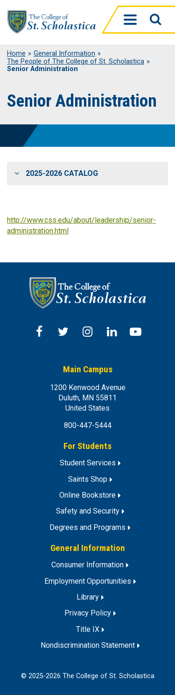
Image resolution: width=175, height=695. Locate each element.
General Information (64, 54)
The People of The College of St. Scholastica (75, 61)
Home (16, 54)
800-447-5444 (88, 425)
